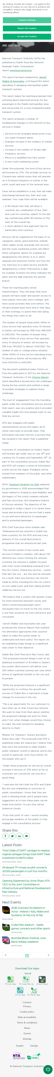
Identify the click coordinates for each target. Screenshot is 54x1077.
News (27, 1028)
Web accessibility (27, 1017)
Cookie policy (27, 1012)
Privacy (27, 1006)
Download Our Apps (27, 971)
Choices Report (40, 377)
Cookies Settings (27, 20)
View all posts (27, 955)
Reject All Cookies (27, 28)
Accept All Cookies (27, 36)
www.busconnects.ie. (21, 70)
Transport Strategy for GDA (24, 485)
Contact (27, 1002)
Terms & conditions (27, 1023)
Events (27, 1034)
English (20, 1046)
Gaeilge (34, 1046)
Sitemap (27, 1039)
